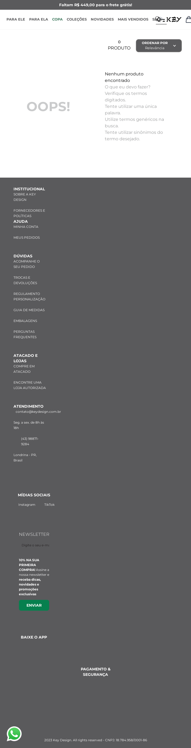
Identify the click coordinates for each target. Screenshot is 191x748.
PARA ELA (38, 19)
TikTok (48, 499)
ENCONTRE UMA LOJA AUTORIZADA (30, 378)
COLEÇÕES (77, 19)
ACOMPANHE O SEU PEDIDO (27, 257)
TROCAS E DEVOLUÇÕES (25, 273)
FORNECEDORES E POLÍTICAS (29, 206)
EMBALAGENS (25, 314)
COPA (57, 19)
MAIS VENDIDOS (133, 19)
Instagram (23, 498)
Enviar (34, 599)
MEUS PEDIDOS (27, 231)
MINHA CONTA (26, 220)
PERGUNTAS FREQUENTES (25, 327)
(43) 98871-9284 (26, 434)
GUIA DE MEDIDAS (29, 303)
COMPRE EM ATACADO (24, 362)
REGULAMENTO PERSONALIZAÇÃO (29, 289)
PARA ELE (15, 19)
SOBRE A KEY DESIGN (25, 190)
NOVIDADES (102, 19)
